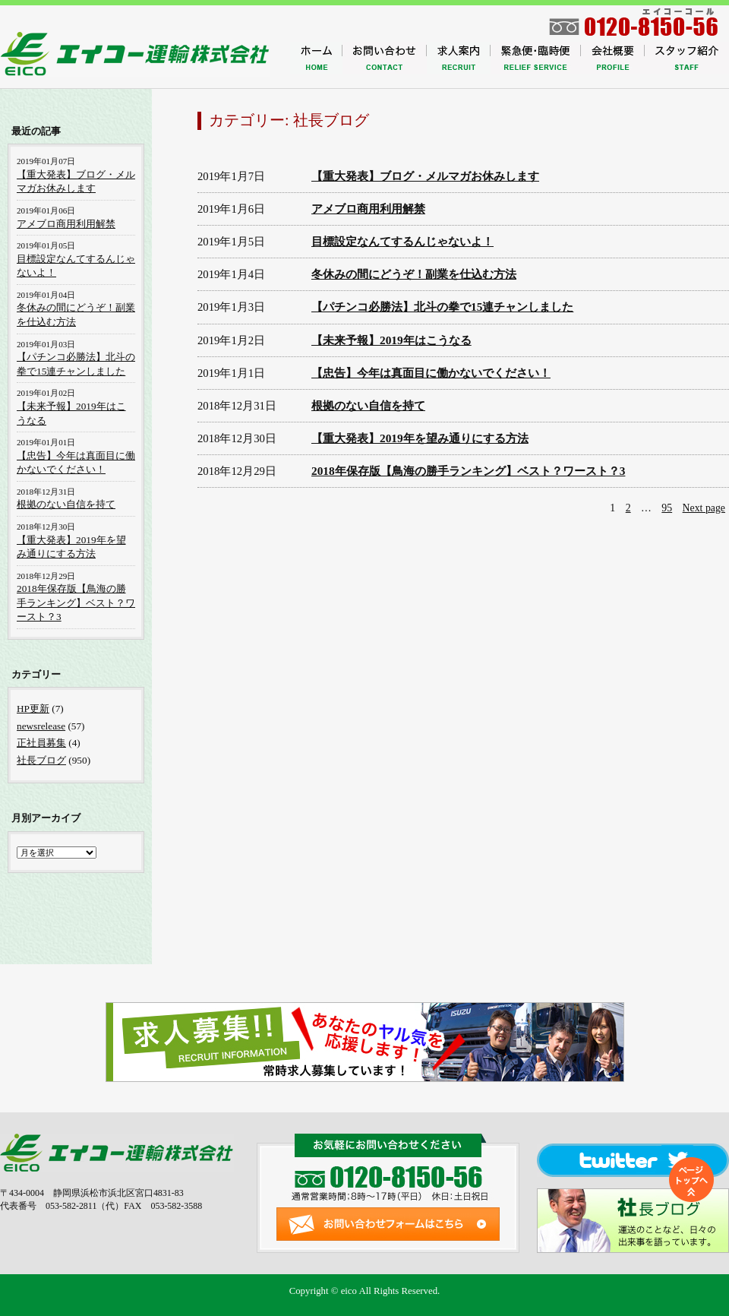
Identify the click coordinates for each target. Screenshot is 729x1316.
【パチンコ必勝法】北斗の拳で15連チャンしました (442, 306)
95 (666, 508)
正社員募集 (41, 742)
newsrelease (41, 726)
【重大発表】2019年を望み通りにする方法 (420, 438)
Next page (704, 508)
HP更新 (33, 708)
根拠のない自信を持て (368, 405)
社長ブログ (41, 760)
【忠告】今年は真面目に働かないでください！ (431, 372)
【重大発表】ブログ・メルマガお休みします (425, 175)
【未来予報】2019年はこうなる (391, 340)
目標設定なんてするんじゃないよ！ (402, 241)
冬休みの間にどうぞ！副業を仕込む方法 (413, 273)
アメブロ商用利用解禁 (368, 208)
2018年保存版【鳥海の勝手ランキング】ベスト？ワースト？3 (468, 470)
